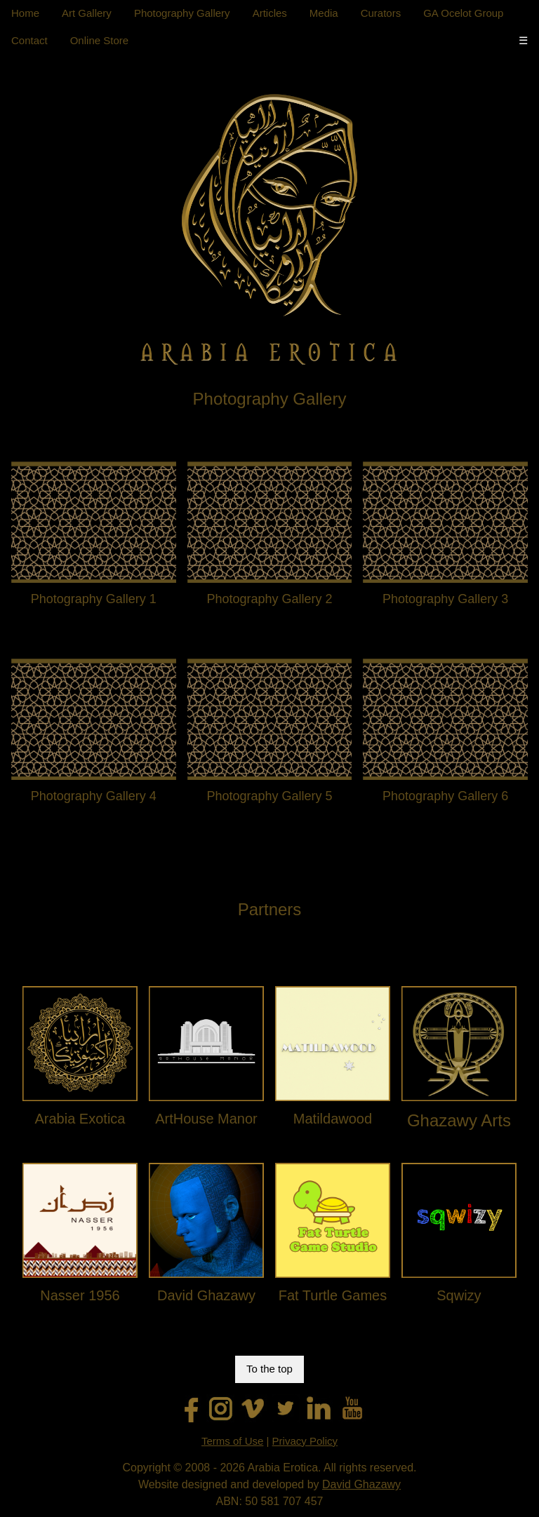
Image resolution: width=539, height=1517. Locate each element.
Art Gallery (87, 13)
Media (324, 13)
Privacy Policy (305, 1441)
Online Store (99, 40)
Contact (29, 40)
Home (25, 13)
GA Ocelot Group (463, 13)
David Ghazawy (361, 1484)
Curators (381, 13)
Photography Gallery (182, 13)
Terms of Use (232, 1441)
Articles (270, 13)
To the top (269, 1369)
